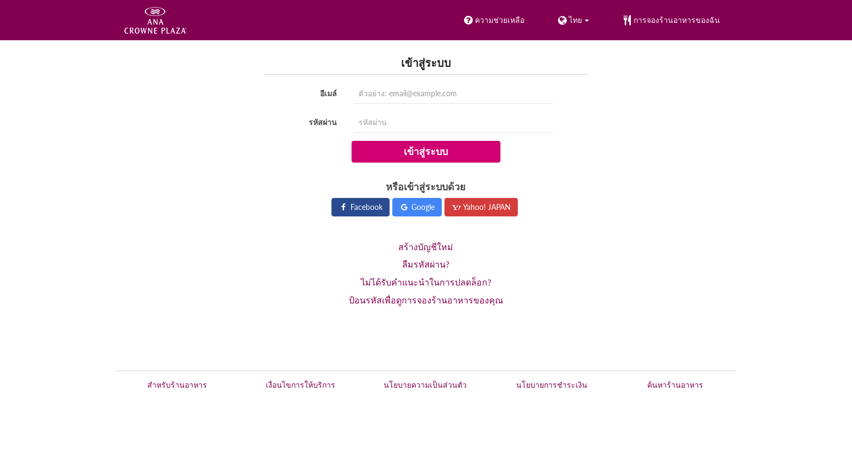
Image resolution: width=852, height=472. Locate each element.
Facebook (361, 207)
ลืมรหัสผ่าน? (425, 264)
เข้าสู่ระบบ (426, 151)
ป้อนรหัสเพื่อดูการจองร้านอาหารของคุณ (426, 300)
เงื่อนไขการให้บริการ (300, 384)
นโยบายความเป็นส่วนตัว (425, 384)
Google (417, 207)
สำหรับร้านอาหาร (177, 384)
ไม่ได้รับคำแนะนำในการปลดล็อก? (426, 282)
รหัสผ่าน (323, 122)
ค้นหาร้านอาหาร (675, 384)
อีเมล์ (328, 93)
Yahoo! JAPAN (481, 207)
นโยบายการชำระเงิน (551, 384)
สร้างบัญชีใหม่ (425, 246)
